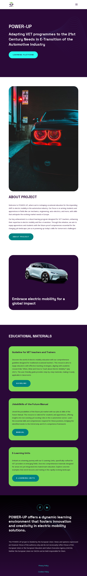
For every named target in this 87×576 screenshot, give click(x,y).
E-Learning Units (25, 478)
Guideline (21, 383)
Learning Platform (23, 55)
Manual (20, 432)
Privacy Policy (43, 565)
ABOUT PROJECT (21, 237)
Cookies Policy (43, 572)
